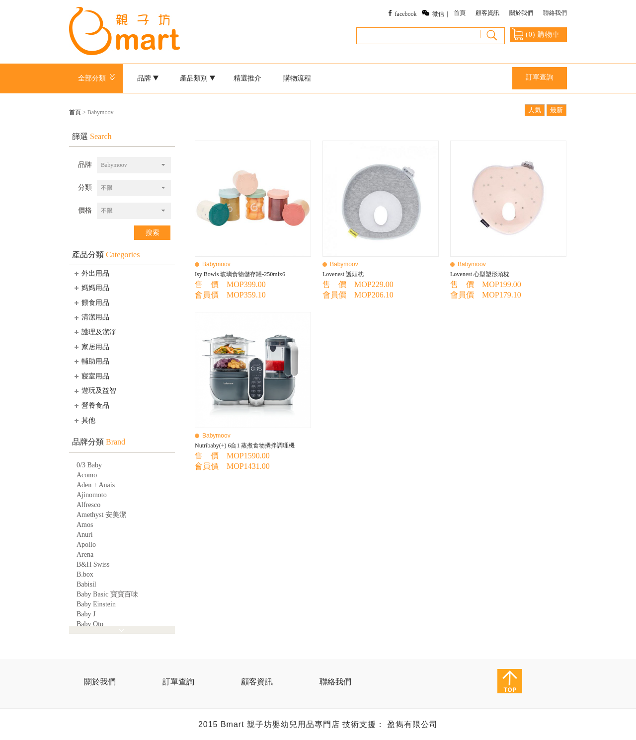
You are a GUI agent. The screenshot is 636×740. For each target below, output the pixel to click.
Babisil (86, 584)
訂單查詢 (540, 77)
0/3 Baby (89, 465)
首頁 (460, 12)
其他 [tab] (84, 420)
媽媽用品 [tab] (91, 288)
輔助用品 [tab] (91, 361)
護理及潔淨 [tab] (94, 332)
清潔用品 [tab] (91, 317)
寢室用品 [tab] (91, 376)
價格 (85, 210)
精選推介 (247, 78)
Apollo (86, 544)
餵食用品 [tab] (91, 302)
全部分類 (98, 78)
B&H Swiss (93, 564)
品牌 (148, 78)
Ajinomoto (92, 495)
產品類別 (198, 78)
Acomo (87, 475)
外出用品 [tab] (91, 273)
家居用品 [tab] (91, 347)
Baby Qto (90, 624)
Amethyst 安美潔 (101, 514)
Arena (85, 554)
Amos (85, 524)
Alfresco (88, 505)
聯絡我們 (555, 12)
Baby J (86, 614)
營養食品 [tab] (91, 405)
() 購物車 (536, 34)
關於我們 (521, 12)
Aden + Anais (96, 485)
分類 (85, 187)
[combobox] (134, 165)
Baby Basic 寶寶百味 (107, 594)
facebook (406, 13)
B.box (85, 574)
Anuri (85, 534)
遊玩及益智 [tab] (94, 391)
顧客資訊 (487, 12)
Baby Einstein (96, 604)
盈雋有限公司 (412, 724)
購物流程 (297, 78)
